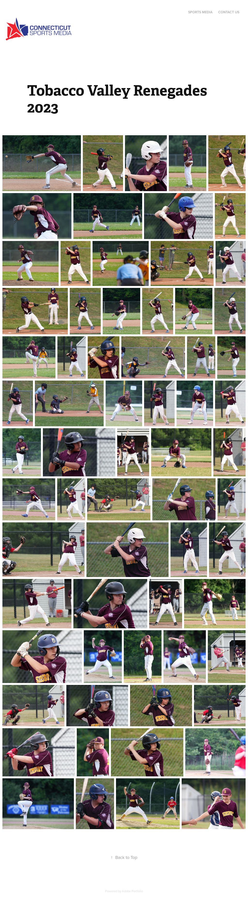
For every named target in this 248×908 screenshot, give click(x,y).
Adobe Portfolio (132, 891)
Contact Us (228, 12)
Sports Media (200, 12)
